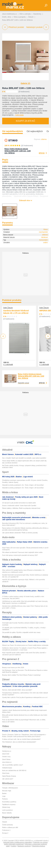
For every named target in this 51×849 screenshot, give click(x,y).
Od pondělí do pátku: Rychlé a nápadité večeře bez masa (21, 632)
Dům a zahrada (25, 14)
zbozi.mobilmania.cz (9, 14)
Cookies (13, 846)
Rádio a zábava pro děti (10, 827)
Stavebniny (37, 14)
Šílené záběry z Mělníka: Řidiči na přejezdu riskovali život (21, 508)
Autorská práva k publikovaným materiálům (17, 842)
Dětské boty (6, 807)
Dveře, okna (6, 17)
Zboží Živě (5, 754)
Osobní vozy (6, 756)
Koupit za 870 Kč (25, 121)
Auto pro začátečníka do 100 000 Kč (14, 770)
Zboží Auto (5, 773)
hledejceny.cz (6, 751)
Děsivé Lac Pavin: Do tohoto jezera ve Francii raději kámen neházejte (25, 645)
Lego (3, 796)
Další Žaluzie (8, 308)
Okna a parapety (20, 17)
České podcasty (7, 825)
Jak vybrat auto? (7, 779)
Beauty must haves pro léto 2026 (13, 667)
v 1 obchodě (8, 365)
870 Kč (42, 153)
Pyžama (5, 799)
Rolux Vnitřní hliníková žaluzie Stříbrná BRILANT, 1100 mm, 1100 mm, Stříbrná (17, 151)
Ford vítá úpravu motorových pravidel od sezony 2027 (20, 555)
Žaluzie (31, 17)
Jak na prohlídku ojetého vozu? (12, 765)
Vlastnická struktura (38, 846)
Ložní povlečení (7, 810)
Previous (3, 336)
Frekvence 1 (6, 830)
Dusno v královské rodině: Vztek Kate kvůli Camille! (19, 505)
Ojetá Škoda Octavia (9, 776)
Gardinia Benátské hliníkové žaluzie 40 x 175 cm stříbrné (16, 311)
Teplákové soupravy (8, 804)
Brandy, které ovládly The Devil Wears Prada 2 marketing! (21, 675)
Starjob (4, 822)
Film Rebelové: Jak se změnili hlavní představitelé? (19, 742)
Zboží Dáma (6, 759)
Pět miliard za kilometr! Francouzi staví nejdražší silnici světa (22, 552)
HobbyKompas (7, 768)
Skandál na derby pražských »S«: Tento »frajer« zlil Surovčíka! (23, 485)
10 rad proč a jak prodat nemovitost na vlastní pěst (19, 503)
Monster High (6, 790)
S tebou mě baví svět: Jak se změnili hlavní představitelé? (21, 739)
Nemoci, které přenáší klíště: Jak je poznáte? (17, 690)
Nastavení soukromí (24, 846)
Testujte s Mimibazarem (10, 788)
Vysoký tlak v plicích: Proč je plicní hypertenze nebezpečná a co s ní (24, 697)
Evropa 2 (5, 833)
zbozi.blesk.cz (6, 762)
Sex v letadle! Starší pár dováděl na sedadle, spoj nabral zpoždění (24, 458)
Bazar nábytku (7, 813)
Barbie (4, 793)
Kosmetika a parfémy (9, 802)
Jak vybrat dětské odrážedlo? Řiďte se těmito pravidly (20, 532)
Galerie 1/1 (25, 83)
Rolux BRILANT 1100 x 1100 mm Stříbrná (23, 88)
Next (48, 336)
